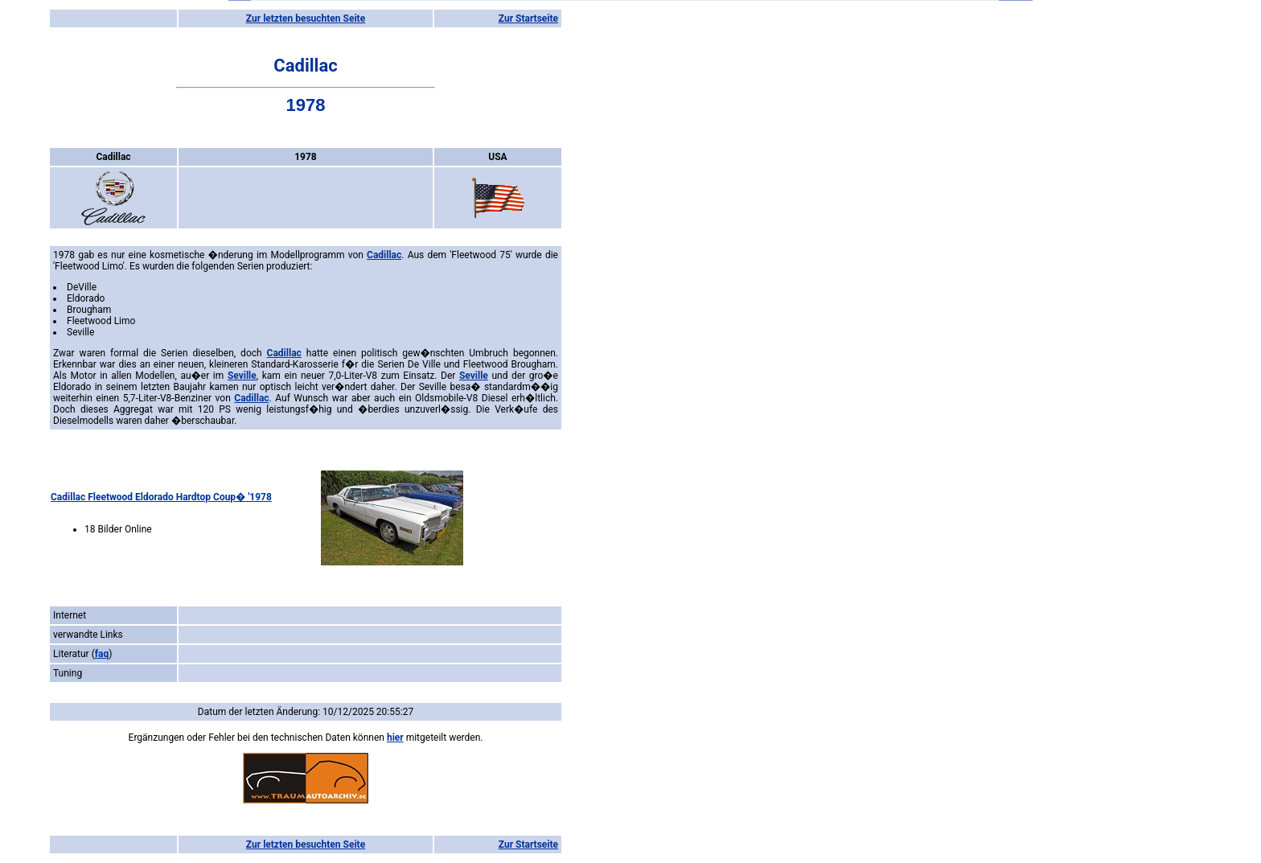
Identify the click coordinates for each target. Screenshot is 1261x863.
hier (395, 737)
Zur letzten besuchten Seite (305, 18)
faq (102, 654)
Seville (242, 375)
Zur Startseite (528, 18)
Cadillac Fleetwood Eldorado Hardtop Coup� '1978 (161, 497)
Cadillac (384, 255)
